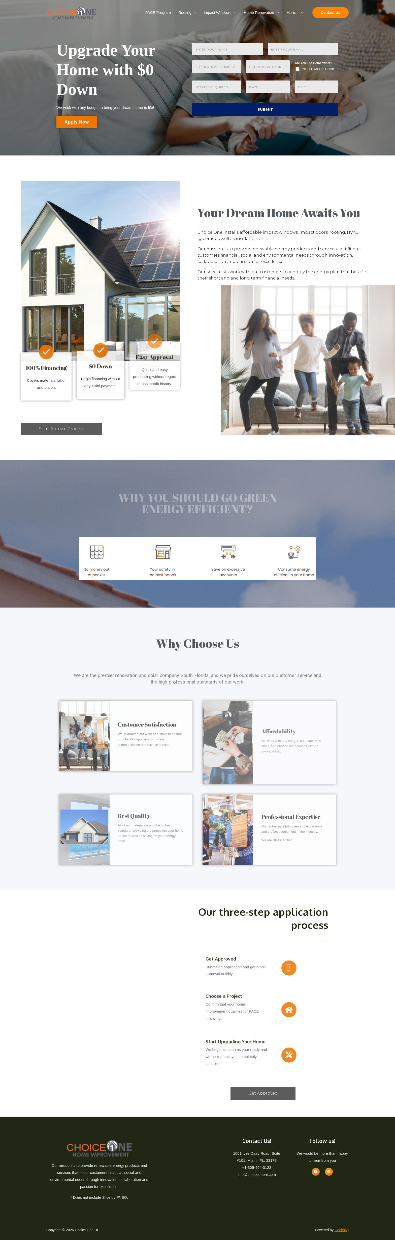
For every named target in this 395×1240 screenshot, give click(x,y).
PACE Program (158, 12)
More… (292, 12)
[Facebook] (316, 1172)
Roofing (184, 12)
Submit (265, 109)
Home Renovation (259, 12)
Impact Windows (218, 12)
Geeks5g (342, 1230)
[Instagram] (329, 1172)
